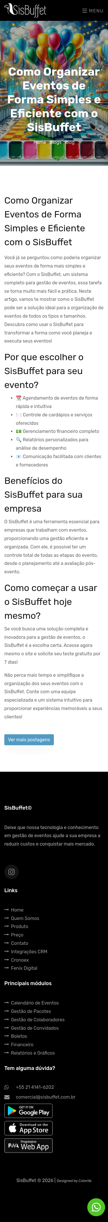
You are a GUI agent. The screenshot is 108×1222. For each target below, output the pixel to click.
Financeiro (18, 1044)
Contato (16, 943)
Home (40, 142)
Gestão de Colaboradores (34, 1019)
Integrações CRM (25, 951)
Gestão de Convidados (31, 1028)
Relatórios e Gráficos (29, 1053)
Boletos (15, 1036)
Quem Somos (21, 918)
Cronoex (16, 960)
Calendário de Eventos (31, 1003)
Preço (13, 935)
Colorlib (85, 1181)
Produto (16, 926)
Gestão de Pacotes (27, 1011)
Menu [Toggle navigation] (93, 11)
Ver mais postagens (29, 741)
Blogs (56, 142)
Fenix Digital (20, 968)
